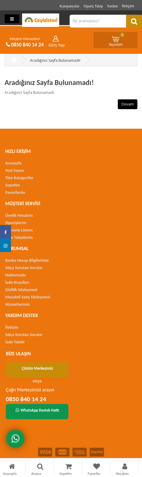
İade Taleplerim (19, 237)
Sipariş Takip (93, 6)
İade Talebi (15, 342)
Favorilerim (15, 192)
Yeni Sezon (14, 170)
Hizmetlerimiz (17, 304)
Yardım (112, 6)
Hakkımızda (15, 275)
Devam (127, 104)
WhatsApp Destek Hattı (37, 410)
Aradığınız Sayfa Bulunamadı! (55, 60)
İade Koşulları (17, 282)
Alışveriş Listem (19, 230)
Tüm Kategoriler (19, 177)
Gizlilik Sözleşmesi (21, 289)
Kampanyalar (70, 6)
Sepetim (117, 39)
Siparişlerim (15, 222)
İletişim (128, 6)
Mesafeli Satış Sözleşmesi (27, 297)
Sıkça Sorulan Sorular (24, 267)
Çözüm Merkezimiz (37, 368)
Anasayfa (13, 163)
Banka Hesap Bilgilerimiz (27, 260)
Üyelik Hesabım (19, 215)
